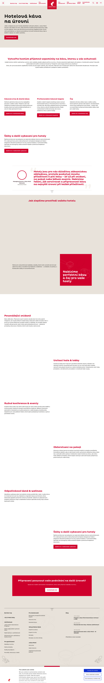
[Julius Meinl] (3, 2)
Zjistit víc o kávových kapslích (48, 115)
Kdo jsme (31, 645)
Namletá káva (33, 622)
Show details (23, 680)
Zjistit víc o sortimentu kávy (15, 113)
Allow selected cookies (92, 660)
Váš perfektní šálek (71, 3)
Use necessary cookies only (92, 664)
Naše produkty (8, 647)
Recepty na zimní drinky (35, 638)
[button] (93, 2)
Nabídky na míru (9, 644)
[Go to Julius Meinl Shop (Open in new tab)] (97, 2)
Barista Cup (13, 3)
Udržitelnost (33, 3)
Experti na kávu (33, 629)
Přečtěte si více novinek (73, 637)
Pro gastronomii (42, 3)
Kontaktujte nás (86, 3)
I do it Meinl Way (23, 3)
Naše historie (32, 648)
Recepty (31, 635)
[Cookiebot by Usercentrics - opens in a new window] (9, 680)
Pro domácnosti (61, 3)
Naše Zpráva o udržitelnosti (12, 633)
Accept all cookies (92, 656)
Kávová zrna (32, 619)
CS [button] (101, 3)
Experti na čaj (33, 632)
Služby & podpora (9, 650)
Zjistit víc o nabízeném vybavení (16, 151)
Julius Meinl (79, 3)
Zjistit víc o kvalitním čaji (80, 113)
